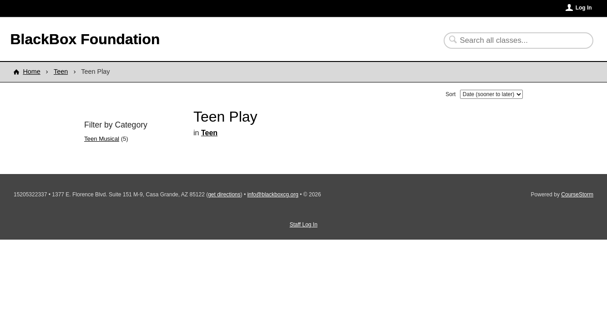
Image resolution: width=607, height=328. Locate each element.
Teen (61, 71)
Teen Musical (101, 138)
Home (31, 71)
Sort (450, 94)
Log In (584, 8)
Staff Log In (303, 224)
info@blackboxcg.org (272, 194)
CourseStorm (577, 194)
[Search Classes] (513, 40)
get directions (224, 194)
